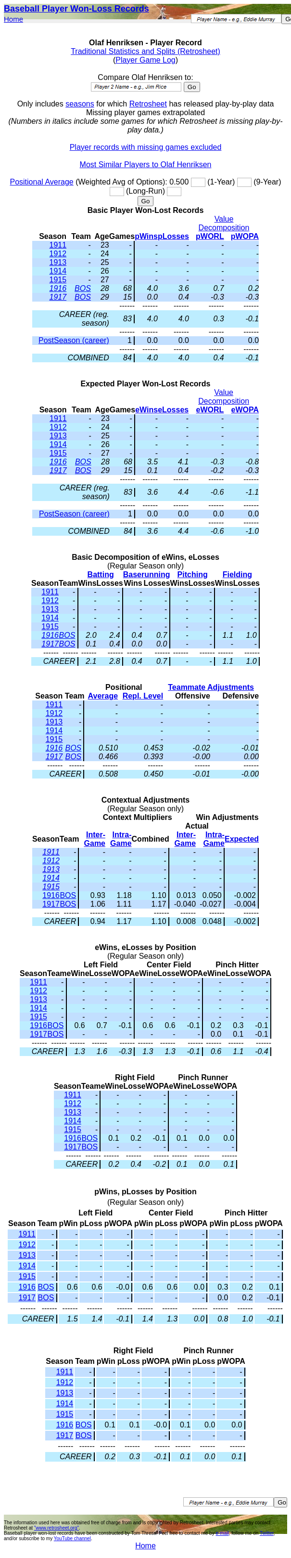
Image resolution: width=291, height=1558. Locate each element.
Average (103, 696)
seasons (79, 104)
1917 (58, 297)
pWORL (210, 236)
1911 (58, 245)
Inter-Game (94, 839)
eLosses (173, 410)
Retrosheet (148, 104)
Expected (242, 839)
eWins (146, 410)
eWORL (210, 410)
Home (13, 19)
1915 (58, 280)
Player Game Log (145, 60)
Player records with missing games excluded (146, 147)
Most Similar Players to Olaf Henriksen (146, 164)
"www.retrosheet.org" (56, 1528)
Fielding (237, 574)
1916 (58, 288)
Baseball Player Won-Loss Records (76, 8)
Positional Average (41, 182)
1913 (58, 262)
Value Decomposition (224, 223)
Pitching (192, 574)
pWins (146, 236)
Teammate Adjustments (211, 687)
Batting (101, 574)
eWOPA (245, 410)
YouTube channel (72, 1538)
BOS (83, 288)
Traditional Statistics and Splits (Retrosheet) (145, 51)
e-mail (221, 1533)
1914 (58, 271)
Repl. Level (143, 696)
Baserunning (146, 574)
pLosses (173, 236)
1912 (58, 254)
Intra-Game (120, 839)
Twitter (267, 1533)
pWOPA (245, 236)
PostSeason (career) (73, 340)
